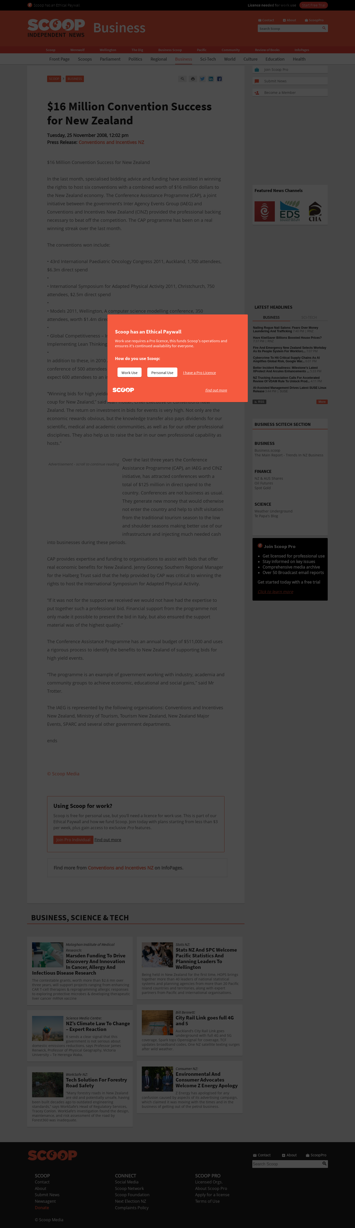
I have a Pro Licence (199, 372)
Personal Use (162, 372)
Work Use (130, 372)
